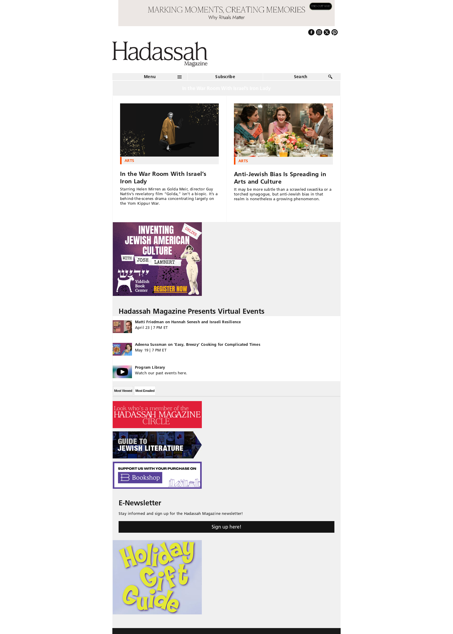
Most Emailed (144, 390)
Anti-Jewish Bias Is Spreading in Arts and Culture (280, 178)
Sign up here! (226, 527)
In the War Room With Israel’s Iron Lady (163, 177)
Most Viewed (123, 390)
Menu (150, 76)
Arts (129, 160)
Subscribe (225, 76)
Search (301, 76)
